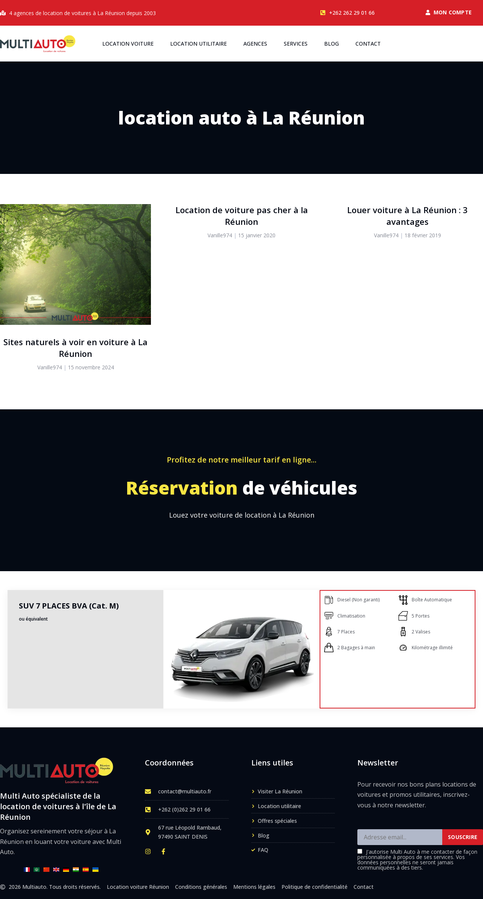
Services (296, 43)
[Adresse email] (399, 837)
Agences (255, 43)
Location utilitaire (198, 43)
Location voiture (128, 43)
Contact (368, 43)
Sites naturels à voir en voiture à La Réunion (75, 347)
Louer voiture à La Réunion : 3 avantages (407, 215)
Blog (331, 43)
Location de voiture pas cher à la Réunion (241, 215)
